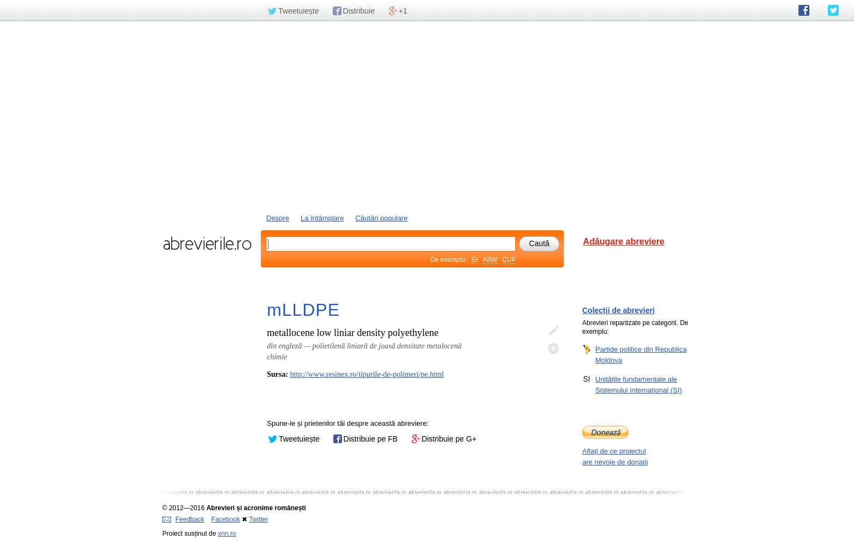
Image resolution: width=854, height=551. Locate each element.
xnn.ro (227, 533)
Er (475, 260)
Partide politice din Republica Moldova (641, 354)
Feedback (183, 519)
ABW (490, 260)
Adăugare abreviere (623, 241)
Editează (553, 331)
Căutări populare (381, 218)
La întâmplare (322, 218)
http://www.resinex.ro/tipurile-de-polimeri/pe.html (367, 374)
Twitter (258, 519)
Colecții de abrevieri (618, 310)
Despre (277, 218)
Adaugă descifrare (553, 348)
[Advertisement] (427, 116)
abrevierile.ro (207, 243)
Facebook (225, 519)
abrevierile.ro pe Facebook (803, 10)
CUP (509, 260)
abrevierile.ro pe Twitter (833, 10)
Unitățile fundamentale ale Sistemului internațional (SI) (638, 384)
